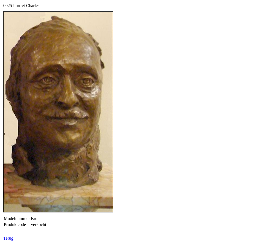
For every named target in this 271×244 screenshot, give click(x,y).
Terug (8, 238)
